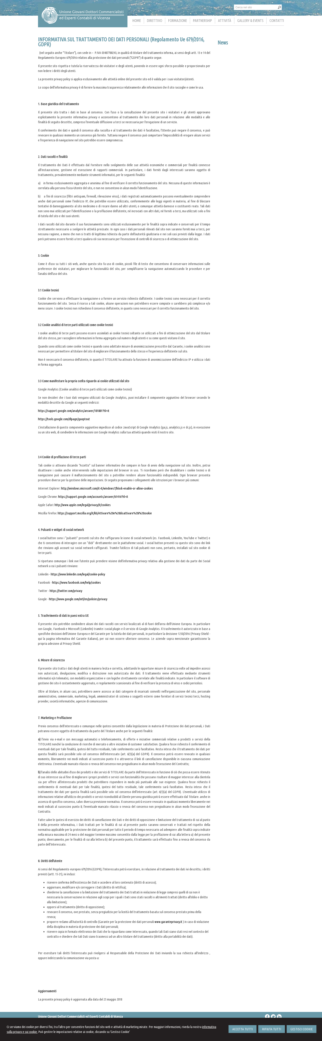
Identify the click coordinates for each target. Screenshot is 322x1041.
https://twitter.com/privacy (66, 591)
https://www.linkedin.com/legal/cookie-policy (78, 574)
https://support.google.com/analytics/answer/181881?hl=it (73, 411)
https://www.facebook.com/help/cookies (76, 582)
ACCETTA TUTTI (242, 1029)
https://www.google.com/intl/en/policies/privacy (78, 599)
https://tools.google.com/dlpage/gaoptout (64, 419)
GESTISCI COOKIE (301, 1029)
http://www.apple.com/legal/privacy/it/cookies (83, 505)
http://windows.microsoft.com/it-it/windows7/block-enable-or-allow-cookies (107, 488)
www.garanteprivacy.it (168, 922)
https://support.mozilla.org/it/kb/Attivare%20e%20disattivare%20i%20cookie (105, 513)
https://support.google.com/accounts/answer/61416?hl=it (93, 496)
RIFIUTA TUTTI (271, 1029)
